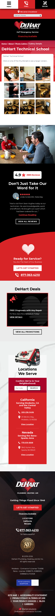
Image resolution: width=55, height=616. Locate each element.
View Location (27, 424)
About (11, 44)
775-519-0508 (27, 443)
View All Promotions (27, 332)
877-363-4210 (26, 4)
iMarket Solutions (29, 609)
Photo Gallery (21, 44)
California (27, 521)
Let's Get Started (28, 268)
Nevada (27, 524)
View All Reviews (27, 221)
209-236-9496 (27, 412)
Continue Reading (27, 215)
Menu (9, 7)
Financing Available (27, 36)
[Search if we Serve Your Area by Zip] (34, 388)
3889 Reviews (33, 175)
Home (4, 44)
